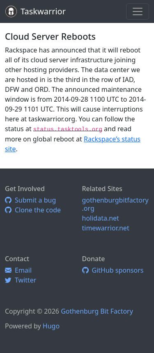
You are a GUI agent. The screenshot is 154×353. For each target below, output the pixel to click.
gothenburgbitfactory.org (115, 204)
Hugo (51, 325)
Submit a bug (30, 200)
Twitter (20, 280)
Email (18, 270)
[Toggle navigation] (137, 11)
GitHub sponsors (113, 270)
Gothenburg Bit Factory (97, 311)
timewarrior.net (105, 227)
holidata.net (100, 218)
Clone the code (33, 209)
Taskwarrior (43, 11)
